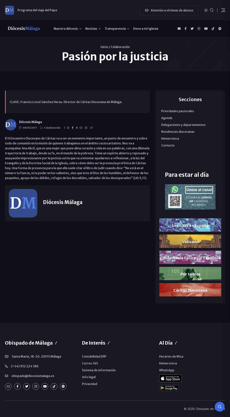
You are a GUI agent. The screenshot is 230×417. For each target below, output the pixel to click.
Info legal (89, 377)
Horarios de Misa (171, 356)
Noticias (91, 28)
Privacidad (89, 384)
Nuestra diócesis (66, 28)
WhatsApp (166, 370)
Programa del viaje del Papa (37, 10)
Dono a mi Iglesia (145, 28)
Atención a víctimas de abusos (169, 10)
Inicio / (105, 47)
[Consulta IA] (220, 407)
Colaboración (120, 47)
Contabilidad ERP (94, 356)
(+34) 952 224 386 (24, 366)
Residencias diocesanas (178, 132)
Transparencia (115, 28)
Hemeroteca (170, 138)
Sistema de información (99, 370)
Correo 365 (90, 363)
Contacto (168, 145)
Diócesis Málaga (30, 122)
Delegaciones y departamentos (183, 125)
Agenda (166, 118)
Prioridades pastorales (177, 111)
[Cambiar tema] (206, 10)
